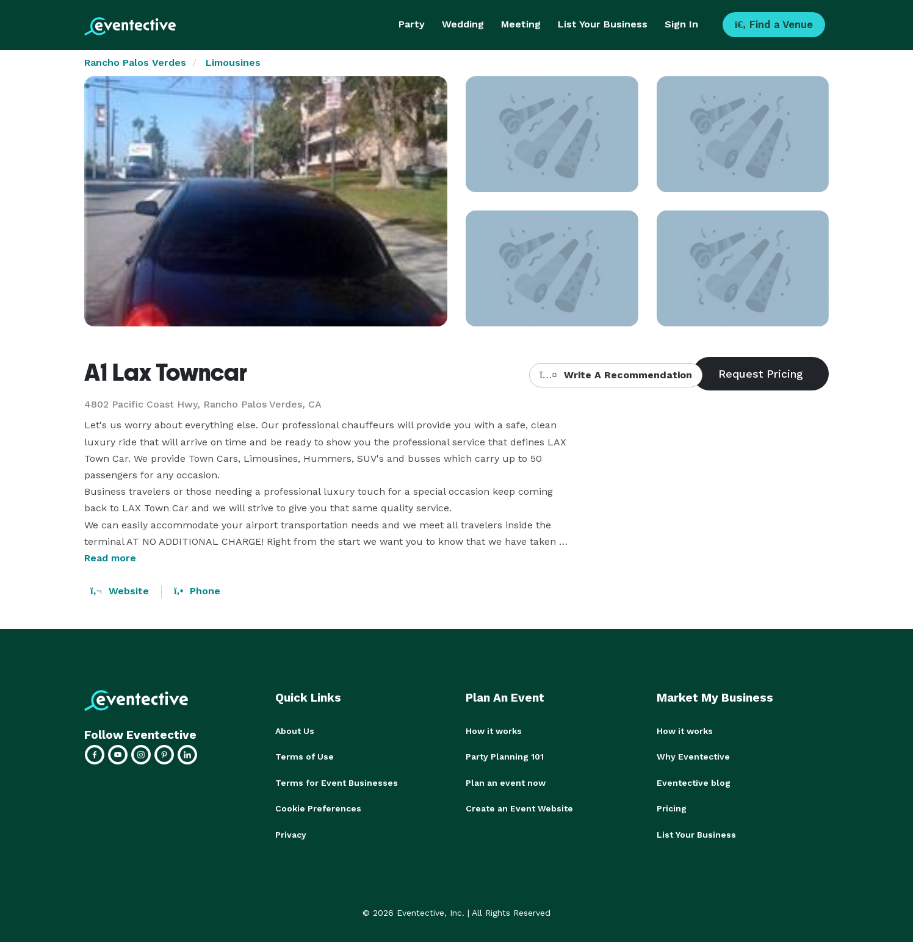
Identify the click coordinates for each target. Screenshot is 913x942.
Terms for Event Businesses (336, 782)
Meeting (521, 24)
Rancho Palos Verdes (135, 62)
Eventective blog (694, 782)
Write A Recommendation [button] (615, 375)
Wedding (463, 24)
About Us (294, 731)
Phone (197, 591)
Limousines (233, 62)
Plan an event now (506, 782)
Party (412, 24)
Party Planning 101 (505, 756)
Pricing (672, 808)
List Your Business (603, 24)
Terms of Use (304, 756)
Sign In (681, 24)
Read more (110, 558)
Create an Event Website (519, 808)
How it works (494, 731)
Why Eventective (693, 756)
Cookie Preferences (318, 808)
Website (119, 591)
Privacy (290, 833)
